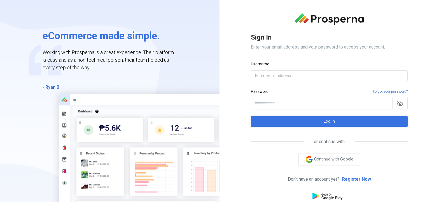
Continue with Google (329, 159)
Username (260, 64)
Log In (329, 121)
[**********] (322, 103)
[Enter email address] (329, 75)
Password (259, 91)
